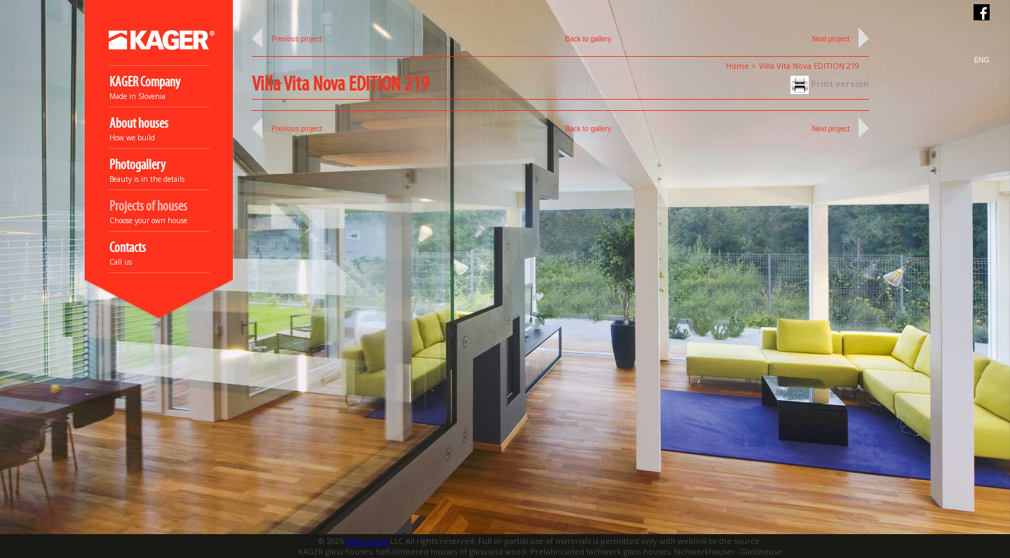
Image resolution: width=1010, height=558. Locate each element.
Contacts (127, 248)
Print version (829, 84)
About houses (138, 124)
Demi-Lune (367, 541)
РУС (981, 46)
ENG (982, 60)
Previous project (296, 39)
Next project (830, 39)
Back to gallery (588, 39)
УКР (981, 32)
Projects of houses (148, 206)
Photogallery (137, 165)
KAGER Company (144, 82)
